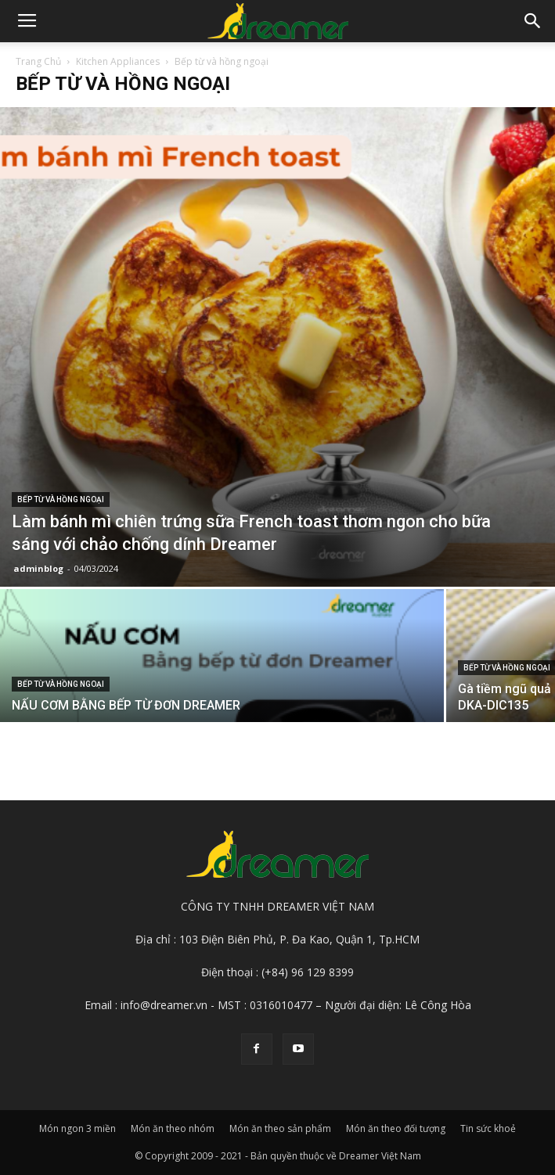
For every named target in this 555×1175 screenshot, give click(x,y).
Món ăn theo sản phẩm (280, 1128)
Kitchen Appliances (118, 61)
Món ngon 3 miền (77, 1128)
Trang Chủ (38, 61)
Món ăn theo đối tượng (395, 1128)
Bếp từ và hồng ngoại (60, 499)
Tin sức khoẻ (488, 1128)
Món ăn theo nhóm (172, 1128)
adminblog (38, 568)
